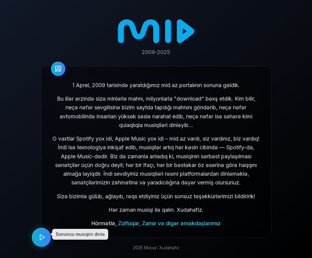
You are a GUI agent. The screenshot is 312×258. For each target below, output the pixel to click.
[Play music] (41, 237)
